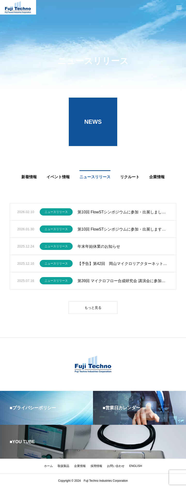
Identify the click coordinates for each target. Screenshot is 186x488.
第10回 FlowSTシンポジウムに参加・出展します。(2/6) (123, 230)
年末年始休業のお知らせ (99, 247)
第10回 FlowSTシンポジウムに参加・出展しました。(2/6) (123, 212)
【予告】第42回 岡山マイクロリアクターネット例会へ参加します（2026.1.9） (123, 264)
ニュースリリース (56, 212)
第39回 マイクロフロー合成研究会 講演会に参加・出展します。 (123, 281)
